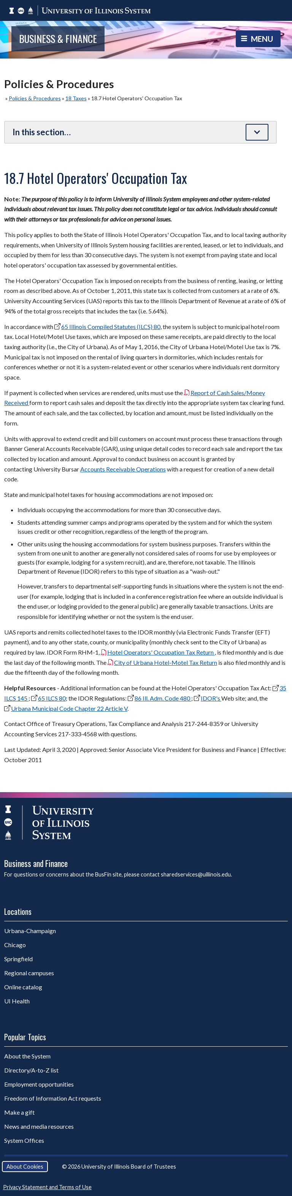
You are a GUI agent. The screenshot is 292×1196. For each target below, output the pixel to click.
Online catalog (23, 986)
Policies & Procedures (35, 98)
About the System (27, 1056)
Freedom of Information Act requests (52, 1098)
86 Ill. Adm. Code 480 (163, 698)
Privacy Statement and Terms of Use (47, 1187)
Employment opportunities (39, 1084)
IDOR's (211, 698)
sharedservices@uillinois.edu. (196, 874)
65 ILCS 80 (52, 698)
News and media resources (39, 1126)
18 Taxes (76, 98)
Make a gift (19, 1112)
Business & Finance (58, 38)
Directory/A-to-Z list (31, 1070)
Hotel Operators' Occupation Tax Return (161, 652)
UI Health (17, 1001)
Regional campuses (29, 972)
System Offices (24, 1140)
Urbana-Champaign (30, 930)
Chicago (15, 944)
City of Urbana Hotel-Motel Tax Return (165, 662)
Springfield (18, 958)
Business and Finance (36, 863)
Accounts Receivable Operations (123, 469)
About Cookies (24, 1166)
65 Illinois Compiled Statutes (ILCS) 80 (110, 326)
